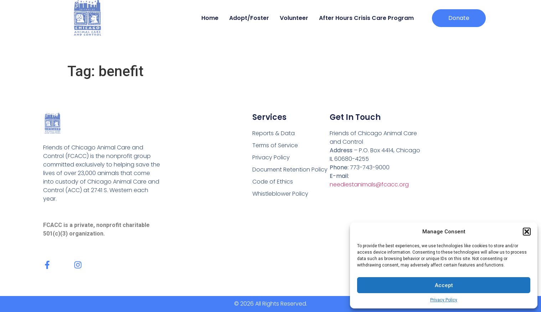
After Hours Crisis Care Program (366, 18)
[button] (526, 231)
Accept (444, 285)
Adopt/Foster (249, 18)
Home (209, 18)
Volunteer (294, 18)
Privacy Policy (443, 299)
